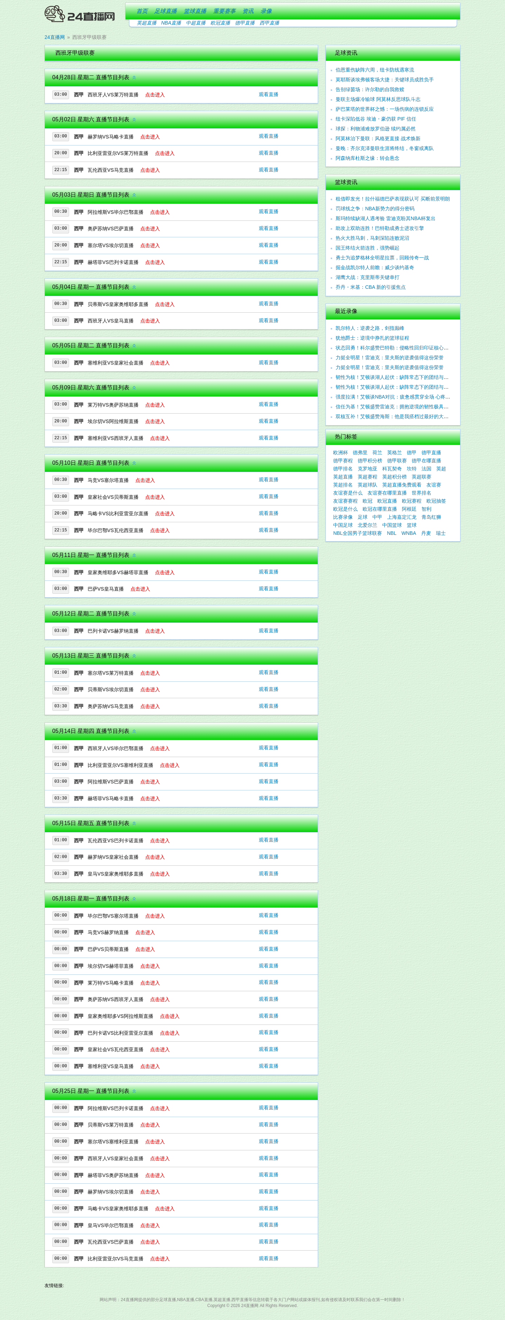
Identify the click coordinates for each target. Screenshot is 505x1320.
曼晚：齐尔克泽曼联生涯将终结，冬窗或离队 (385, 148)
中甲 (377, 517)
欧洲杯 (340, 452)
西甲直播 (269, 23)
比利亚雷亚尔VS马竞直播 (115, 1258)
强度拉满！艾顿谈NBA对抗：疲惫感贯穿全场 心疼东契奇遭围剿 (405, 397)
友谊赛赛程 (345, 501)
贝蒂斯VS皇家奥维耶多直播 (118, 304)
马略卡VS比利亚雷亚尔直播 (118, 513)
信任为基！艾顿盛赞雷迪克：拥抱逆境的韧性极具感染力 (397, 406)
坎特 (412, 468)
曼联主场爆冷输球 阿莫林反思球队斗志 (378, 99)
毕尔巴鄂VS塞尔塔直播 (113, 916)
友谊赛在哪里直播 (387, 493)
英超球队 (367, 485)
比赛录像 (343, 517)
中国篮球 (392, 525)
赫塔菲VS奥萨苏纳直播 (113, 1175)
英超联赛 (421, 476)
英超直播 (146, 23)
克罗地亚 (367, 468)
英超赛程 (367, 476)
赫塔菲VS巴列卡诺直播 (113, 262)
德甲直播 (245, 23)
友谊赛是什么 (348, 493)
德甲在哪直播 (426, 460)
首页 (142, 11)
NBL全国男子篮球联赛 (357, 533)
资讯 (248, 11)
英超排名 (343, 485)
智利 (426, 509)
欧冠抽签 (436, 501)
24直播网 (55, 37)
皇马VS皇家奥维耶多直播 (115, 874)
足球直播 (165, 11)
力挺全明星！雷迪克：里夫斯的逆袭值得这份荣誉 (390, 357)
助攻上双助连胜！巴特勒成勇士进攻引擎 (380, 228)
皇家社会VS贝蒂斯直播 (113, 497)
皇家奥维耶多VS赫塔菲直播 (118, 572)
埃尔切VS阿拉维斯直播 (113, 421)
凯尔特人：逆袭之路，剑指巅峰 (370, 328)
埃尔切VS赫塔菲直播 (111, 966)
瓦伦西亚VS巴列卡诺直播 (115, 840)
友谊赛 (433, 485)
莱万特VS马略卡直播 (111, 983)
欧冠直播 (220, 23)
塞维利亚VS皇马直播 (111, 1066)
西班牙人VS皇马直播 (111, 321)
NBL (391, 533)
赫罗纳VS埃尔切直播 (111, 1192)
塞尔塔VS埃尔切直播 (111, 245)
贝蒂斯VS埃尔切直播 (111, 689)
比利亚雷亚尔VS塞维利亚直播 (120, 765)
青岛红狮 (431, 517)
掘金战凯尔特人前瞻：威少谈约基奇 (375, 267)
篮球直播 (195, 11)
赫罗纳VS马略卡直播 (111, 137)
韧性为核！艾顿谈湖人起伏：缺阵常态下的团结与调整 (394, 387)
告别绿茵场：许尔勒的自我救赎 (370, 89)
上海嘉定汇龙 (402, 517)
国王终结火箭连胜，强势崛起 (367, 248)
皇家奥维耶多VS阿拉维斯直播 (120, 1016)
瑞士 (441, 533)
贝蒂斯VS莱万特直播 (111, 1125)
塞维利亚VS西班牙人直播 (115, 438)
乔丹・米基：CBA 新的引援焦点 (371, 287)
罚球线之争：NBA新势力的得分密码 (375, 208)
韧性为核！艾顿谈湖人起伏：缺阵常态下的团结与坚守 (394, 377)
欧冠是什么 (345, 509)
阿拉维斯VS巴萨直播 (111, 781)
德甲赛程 (343, 460)
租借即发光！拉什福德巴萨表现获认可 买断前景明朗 (393, 199)
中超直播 (196, 23)
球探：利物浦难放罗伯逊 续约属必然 (376, 128)
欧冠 (367, 501)
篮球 (412, 525)
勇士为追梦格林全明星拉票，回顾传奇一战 (382, 257)
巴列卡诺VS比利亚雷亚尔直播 (120, 1033)
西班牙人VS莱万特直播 (113, 94)
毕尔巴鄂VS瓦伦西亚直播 (115, 530)
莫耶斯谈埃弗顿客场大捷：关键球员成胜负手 (385, 79)
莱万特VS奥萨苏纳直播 (113, 405)
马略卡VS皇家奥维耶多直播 (118, 1208)
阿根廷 (409, 509)
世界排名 (421, 493)
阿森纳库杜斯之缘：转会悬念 (367, 158)
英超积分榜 (394, 476)
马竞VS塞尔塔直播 (108, 480)
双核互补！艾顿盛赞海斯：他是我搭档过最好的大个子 (394, 416)
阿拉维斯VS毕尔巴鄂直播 (115, 212)
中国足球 (343, 525)
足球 (363, 517)
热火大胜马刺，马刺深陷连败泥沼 (372, 238)
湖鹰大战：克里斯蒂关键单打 (367, 277)
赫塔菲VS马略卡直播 (111, 798)
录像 (266, 11)
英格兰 (394, 452)
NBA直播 (171, 23)
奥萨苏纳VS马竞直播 (111, 706)
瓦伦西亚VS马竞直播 (111, 170)
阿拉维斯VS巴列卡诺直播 (115, 1108)
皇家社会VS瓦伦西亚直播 (115, 1049)
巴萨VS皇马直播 (106, 589)
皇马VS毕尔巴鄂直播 (111, 1225)
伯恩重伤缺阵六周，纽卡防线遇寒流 (375, 70)
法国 (426, 468)
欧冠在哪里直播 (380, 509)
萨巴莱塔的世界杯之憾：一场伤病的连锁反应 (385, 109)
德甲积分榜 (370, 460)
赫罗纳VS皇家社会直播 (113, 857)
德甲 (412, 452)
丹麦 (426, 533)
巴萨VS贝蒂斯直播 (108, 949)
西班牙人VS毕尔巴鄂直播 (115, 748)
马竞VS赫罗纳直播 (108, 932)
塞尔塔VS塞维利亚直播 (113, 1141)
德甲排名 (343, 468)
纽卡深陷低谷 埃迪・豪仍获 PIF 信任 (376, 119)
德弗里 (360, 452)
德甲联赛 (397, 460)
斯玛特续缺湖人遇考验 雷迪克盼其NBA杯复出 (386, 218)
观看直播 (268, 94)
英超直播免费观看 (402, 485)
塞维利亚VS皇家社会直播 (115, 363)
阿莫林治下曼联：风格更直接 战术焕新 (378, 138)
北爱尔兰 (367, 525)
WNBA (409, 533)
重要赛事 (224, 11)
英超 (441, 468)
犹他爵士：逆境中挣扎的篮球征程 (372, 338)
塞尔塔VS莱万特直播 (111, 673)
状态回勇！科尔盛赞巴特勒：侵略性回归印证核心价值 (394, 348)
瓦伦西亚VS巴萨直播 (111, 1242)
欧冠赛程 (412, 501)
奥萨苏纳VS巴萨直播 (111, 228)
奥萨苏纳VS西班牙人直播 (115, 999)
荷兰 (377, 452)
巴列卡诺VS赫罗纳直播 (113, 631)
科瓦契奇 (392, 468)
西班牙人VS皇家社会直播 (115, 1158)
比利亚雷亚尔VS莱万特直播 (118, 153)
